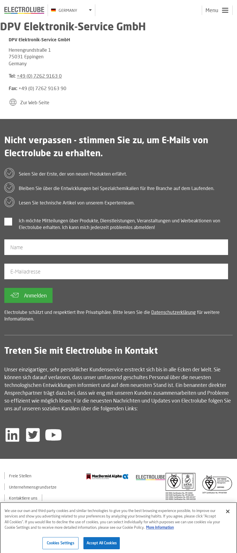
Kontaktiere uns (23, 498)
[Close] (227, 512)
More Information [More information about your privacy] (160, 528)
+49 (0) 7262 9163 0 (39, 76)
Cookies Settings (60, 544)
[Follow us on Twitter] (33, 435)
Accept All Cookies (102, 544)
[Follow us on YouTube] (53, 435)
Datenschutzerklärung (173, 312)
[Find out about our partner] (107, 476)
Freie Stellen (20, 475)
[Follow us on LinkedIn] (12, 435)
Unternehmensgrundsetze (33, 487)
